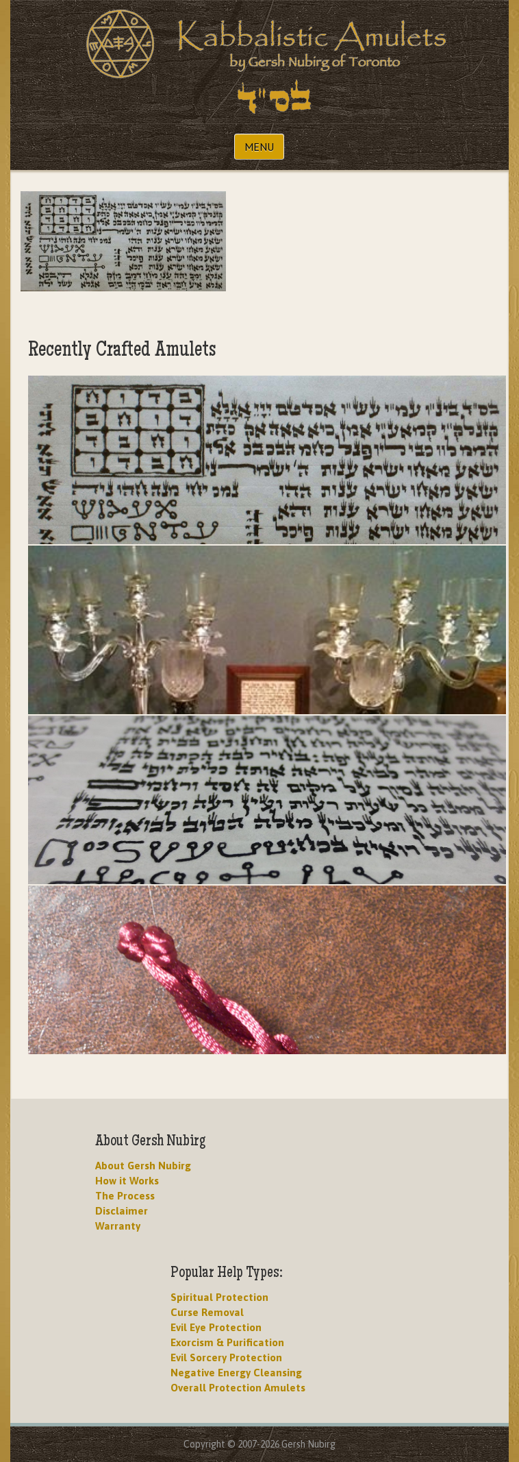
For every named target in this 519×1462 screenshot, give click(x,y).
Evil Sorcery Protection (226, 1357)
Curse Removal (207, 1312)
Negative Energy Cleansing (236, 1372)
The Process (125, 1196)
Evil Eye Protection (216, 1327)
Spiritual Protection (219, 1297)
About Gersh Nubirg (143, 1165)
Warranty (117, 1226)
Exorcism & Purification (227, 1342)
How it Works (127, 1180)
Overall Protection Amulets (237, 1387)
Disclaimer (121, 1211)
